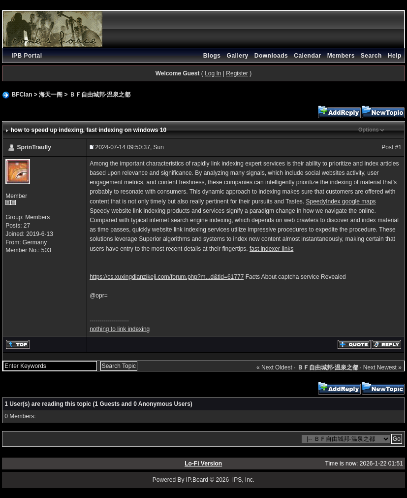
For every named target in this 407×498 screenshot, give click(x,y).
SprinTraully (34, 147)
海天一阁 (51, 94)
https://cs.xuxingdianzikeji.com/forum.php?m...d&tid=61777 (167, 276)
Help (395, 55)
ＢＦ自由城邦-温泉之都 (99, 94)
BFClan (21, 94)
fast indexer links (271, 248)
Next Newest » (382, 367)
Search (371, 55)
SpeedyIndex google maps (341, 201)
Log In (213, 73)
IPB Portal (26, 55)
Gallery (238, 55)
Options (368, 130)
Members (341, 55)
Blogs (212, 55)
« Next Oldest (274, 367)
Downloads (271, 55)
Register (237, 73)
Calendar (307, 55)
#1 (398, 147)
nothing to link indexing (120, 329)
